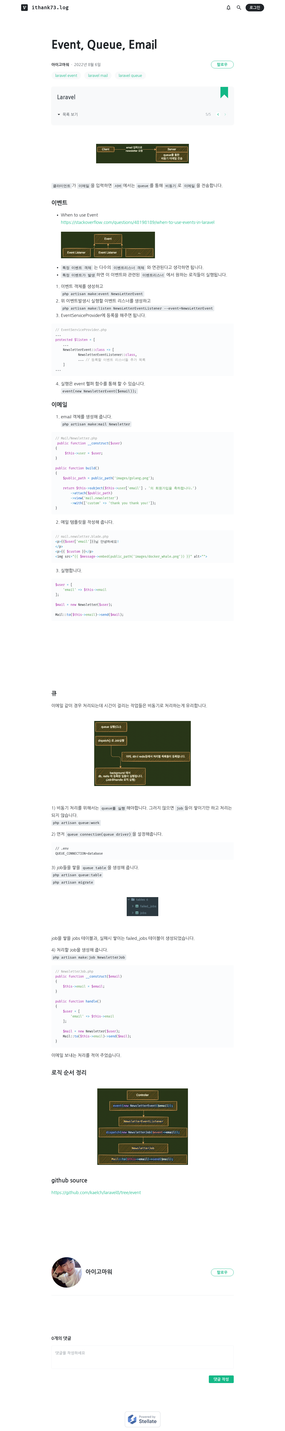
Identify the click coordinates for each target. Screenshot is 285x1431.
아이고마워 (60, 64)
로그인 (254, 7)
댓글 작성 (221, 1379)
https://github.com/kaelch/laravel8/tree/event (96, 1193)
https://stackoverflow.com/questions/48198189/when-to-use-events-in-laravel (138, 222)
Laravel (66, 97)
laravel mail (98, 75)
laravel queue (130, 75)
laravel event (66, 75)
